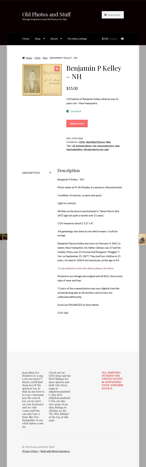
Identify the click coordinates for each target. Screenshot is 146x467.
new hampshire (74, 149)
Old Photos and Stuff (46, 14)
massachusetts (105, 145)
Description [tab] (31, 172)
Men (45, 57)
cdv (94, 145)
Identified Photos (95, 142)
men (117, 145)
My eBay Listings (77, 38)
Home (25, 38)
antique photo (84, 145)
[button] (57, 68)
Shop (38, 38)
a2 (73, 145)
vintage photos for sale (96, 149)
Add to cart (77, 123)
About (54, 38)
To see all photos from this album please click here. (85, 268)
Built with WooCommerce (55, 451)
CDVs (38, 57)
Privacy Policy (30, 451)
